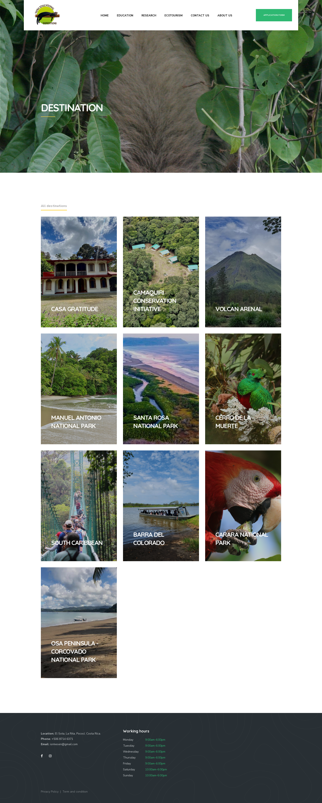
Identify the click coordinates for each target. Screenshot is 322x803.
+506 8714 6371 (62, 739)
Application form (274, 15)
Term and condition (75, 792)
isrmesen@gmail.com (64, 744)
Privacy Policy (50, 792)
